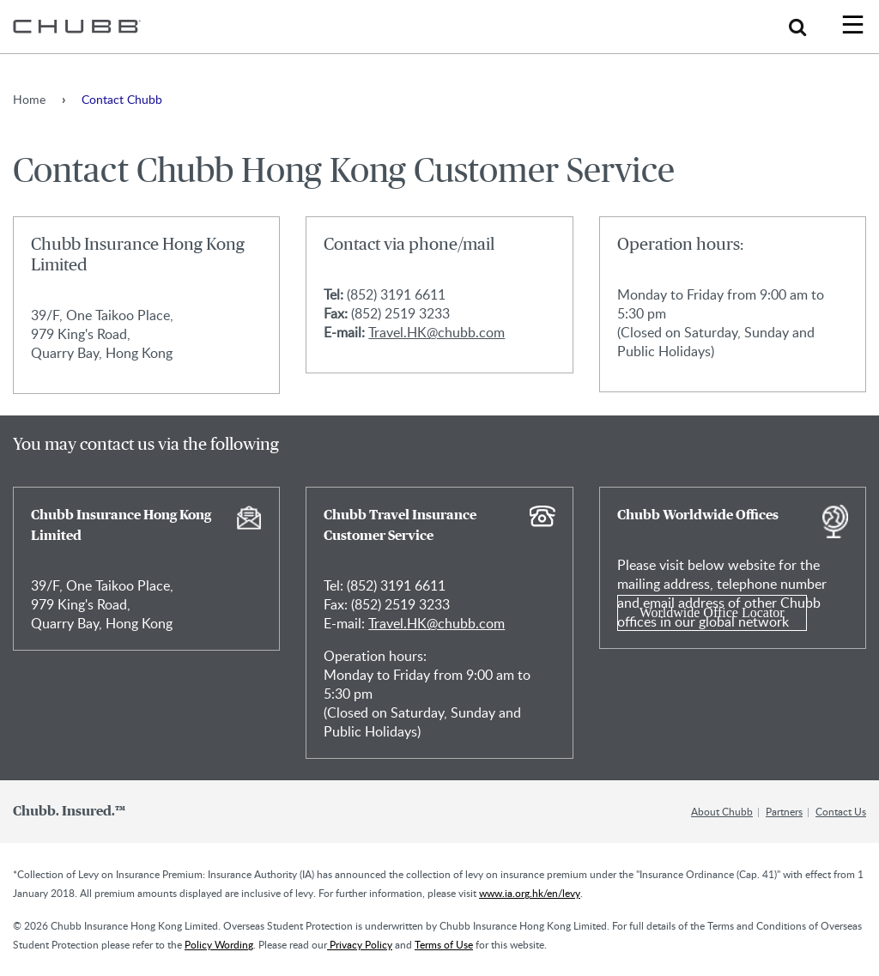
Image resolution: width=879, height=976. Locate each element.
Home (29, 99)
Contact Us (840, 811)
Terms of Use (444, 944)
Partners (784, 811)
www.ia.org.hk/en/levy (529, 893)
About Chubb (722, 811)
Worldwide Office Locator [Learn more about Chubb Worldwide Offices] (712, 612)
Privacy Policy (359, 944)
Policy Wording (219, 944)
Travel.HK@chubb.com (436, 332)
